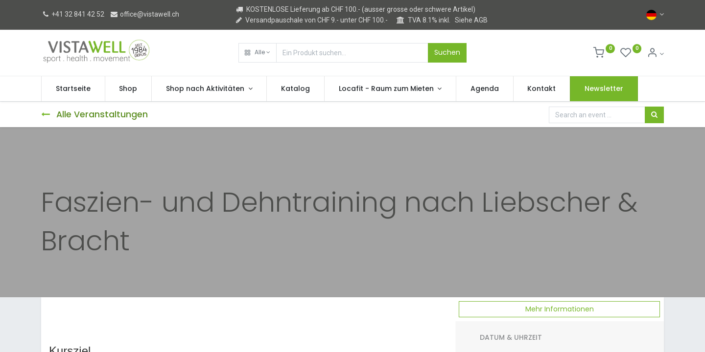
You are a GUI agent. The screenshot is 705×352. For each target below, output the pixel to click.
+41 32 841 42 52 (72, 14)
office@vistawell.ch (144, 14)
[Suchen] (654, 115)
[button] (257, 53)
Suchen (447, 52)
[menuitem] (73, 89)
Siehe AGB (471, 20)
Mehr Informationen (559, 309)
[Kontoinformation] (655, 54)
